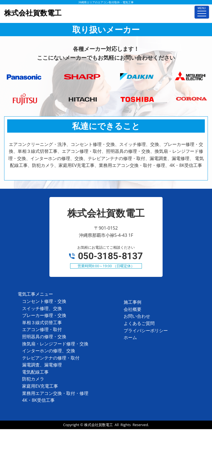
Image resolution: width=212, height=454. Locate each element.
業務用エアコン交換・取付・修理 (55, 393)
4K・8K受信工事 (38, 400)
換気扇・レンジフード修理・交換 (55, 344)
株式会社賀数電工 (98, 424)
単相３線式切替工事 (42, 322)
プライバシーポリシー (146, 330)
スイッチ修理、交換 (42, 308)
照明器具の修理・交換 (44, 337)
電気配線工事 (35, 372)
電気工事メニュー (35, 294)
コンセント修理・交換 (44, 301)
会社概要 (132, 309)
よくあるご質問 (139, 323)
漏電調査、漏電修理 (42, 365)
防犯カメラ (33, 379)
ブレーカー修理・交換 (44, 315)
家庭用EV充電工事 (40, 386)
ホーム (130, 337)
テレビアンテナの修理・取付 (51, 358)
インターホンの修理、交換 (48, 351)
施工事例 (132, 302)
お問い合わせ (137, 316)
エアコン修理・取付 (42, 329)
